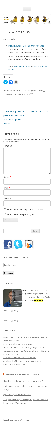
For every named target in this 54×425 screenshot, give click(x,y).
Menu (27, 9)
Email (6, 187)
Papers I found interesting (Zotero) (22, 374)
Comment (7, 145)
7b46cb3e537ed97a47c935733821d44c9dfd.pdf (23, 381)
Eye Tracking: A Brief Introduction (17, 394)
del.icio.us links (9, 94)
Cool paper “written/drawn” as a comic (19, 357)
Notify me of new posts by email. (22, 214)
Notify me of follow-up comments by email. (26, 209)
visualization (19, 66)
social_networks (39, 66)
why (36, 300)
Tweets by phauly (10, 310)
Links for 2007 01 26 (40, 111)
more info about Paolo (40, 297)
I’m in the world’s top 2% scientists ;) (18, 344)
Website (7, 198)
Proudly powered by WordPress (16, 420)
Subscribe (8, 273)
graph (28, 66)
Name (7, 177)
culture (11, 69)
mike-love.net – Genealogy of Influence (26, 45)
